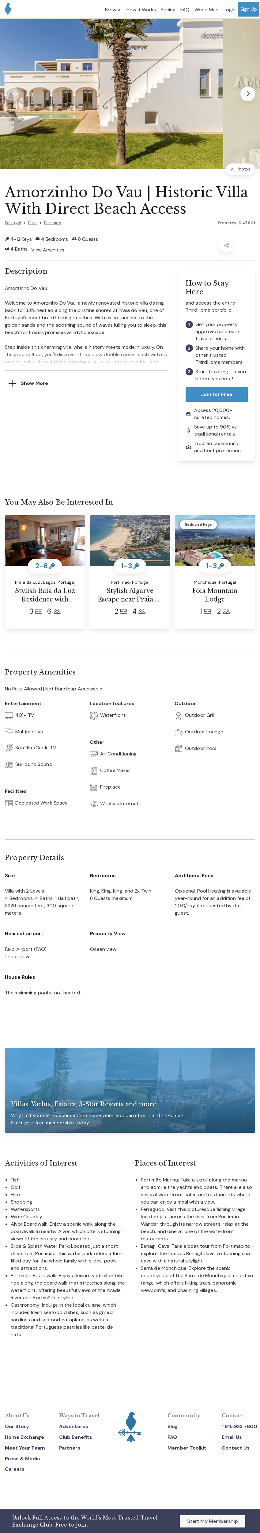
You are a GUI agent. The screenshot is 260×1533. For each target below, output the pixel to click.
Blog (173, 1426)
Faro (32, 222)
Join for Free (216, 394)
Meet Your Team (25, 1448)
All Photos (240, 169)
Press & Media (22, 1458)
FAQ (172, 1437)
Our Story (17, 1426)
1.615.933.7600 (239, 1426)
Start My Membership (212, 1521)
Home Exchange (24, 1437)
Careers (14, 1469)
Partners (69, 1448)
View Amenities (47, 250)
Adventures (73, 1426)
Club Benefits (75, 1437)
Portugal (13, 222)
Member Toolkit (187, 1448)
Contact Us (236, 1448)
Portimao (52, 222)
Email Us (232, 1437)
